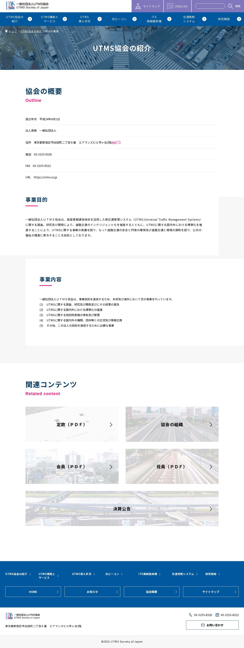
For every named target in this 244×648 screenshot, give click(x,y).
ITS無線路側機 (148, 574)
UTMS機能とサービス (47, 575)
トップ (13, 31)
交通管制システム (183, 574)
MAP (114, 142)
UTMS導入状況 (81, 574)
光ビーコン (112, 574)
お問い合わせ (215, 625)
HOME (33, 592)
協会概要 (151, 592)
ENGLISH (181, 6)
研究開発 (210, 574)
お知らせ (92, 592)
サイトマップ (210, 592)
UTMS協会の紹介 (31, 31)
